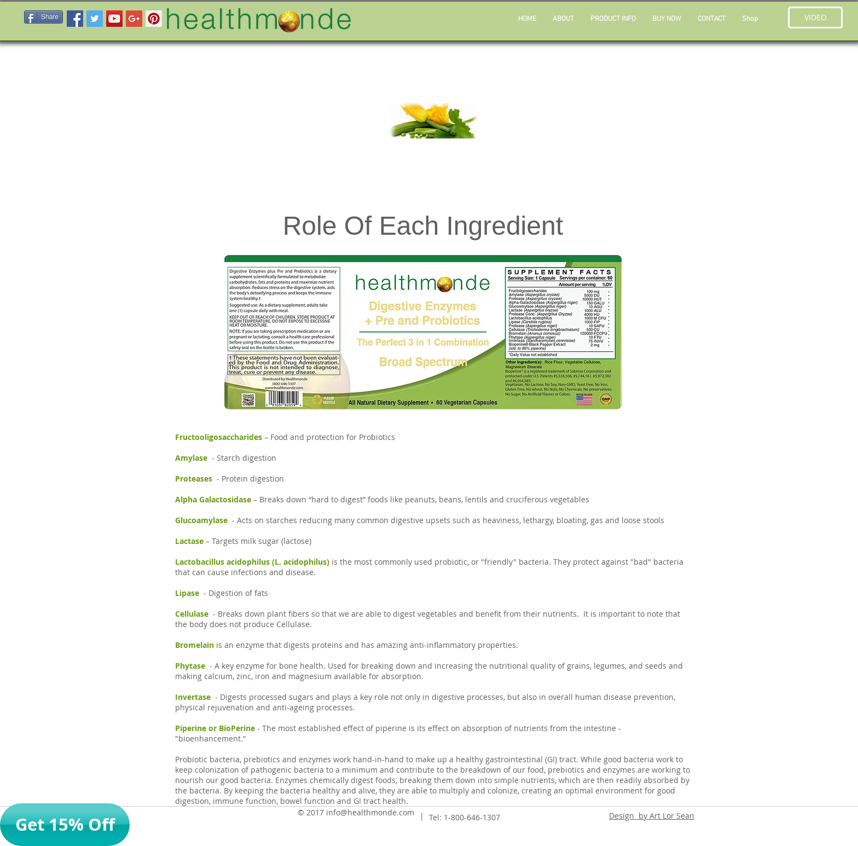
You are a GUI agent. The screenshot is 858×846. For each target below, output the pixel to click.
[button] (613, 19)
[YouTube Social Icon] (114, 18)
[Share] (43, 17)
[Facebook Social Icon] (75, 18)
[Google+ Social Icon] (134, 18)
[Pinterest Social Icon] (154, 18)
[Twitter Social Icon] (94, 18)
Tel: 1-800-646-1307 (464, 817)
